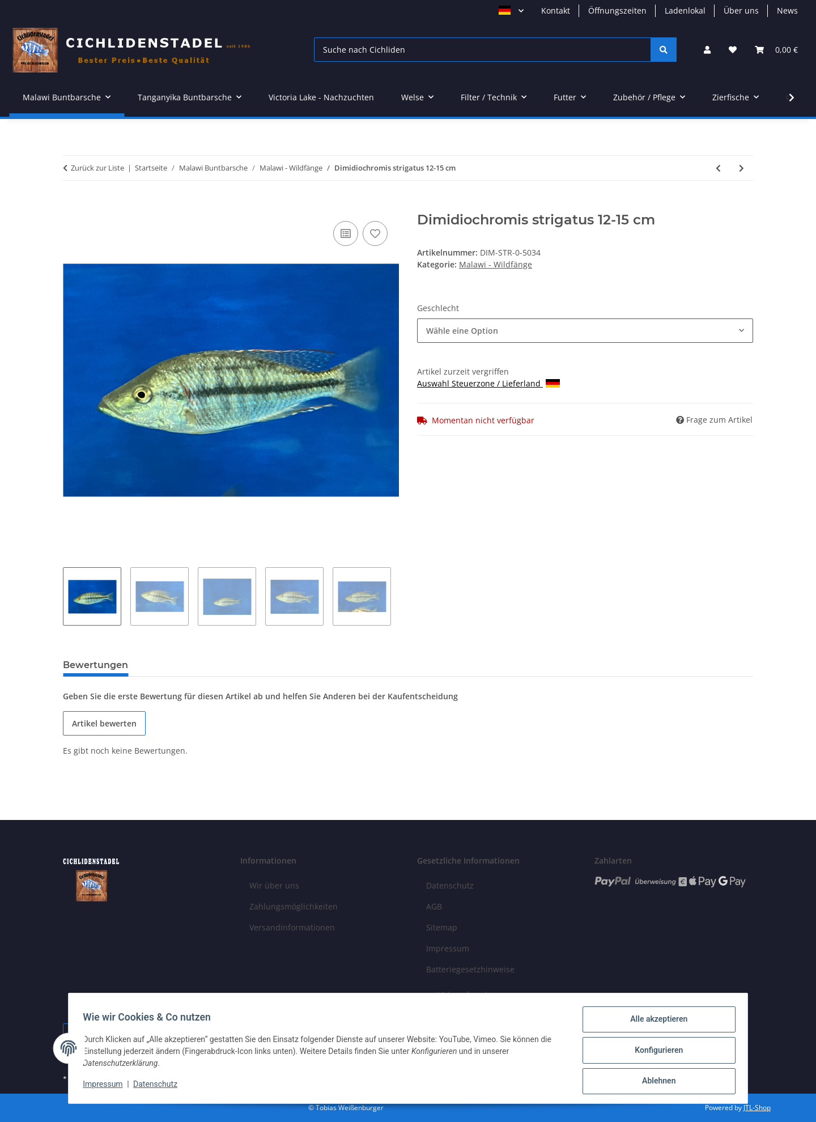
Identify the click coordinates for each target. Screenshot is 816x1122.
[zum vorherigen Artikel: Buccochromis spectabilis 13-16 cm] (718, 168)
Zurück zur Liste (97, 168)
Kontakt (555, 10)
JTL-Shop (757, 1107)
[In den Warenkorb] (72, 205)
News (787, 10)
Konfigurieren (655, 1052)
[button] (707, 49)
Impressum (106, 1086)
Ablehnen (655, 1081)
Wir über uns (274, 885)
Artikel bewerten (104, 723)
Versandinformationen (292, 927)
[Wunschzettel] (733, 49)
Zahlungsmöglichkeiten (293, 906)
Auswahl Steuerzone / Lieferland (488, 383)
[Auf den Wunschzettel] (375, 233)
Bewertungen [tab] (95, 665)
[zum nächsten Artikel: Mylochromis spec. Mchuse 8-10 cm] (741, 168)
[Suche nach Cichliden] (482, 49)
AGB (434, 906)
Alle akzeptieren (654, 1022)
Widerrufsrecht (464, 994)
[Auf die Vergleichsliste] (345, 233)
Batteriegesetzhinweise (470, 969)
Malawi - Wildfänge (495, 264)
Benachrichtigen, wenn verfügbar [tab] (225, 665)
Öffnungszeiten (617, 10)
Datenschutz (159, 1086)
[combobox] (585, 330)
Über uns (741, 10)
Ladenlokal (685, 10)
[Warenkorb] (776, 49)
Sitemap (441, 927)
